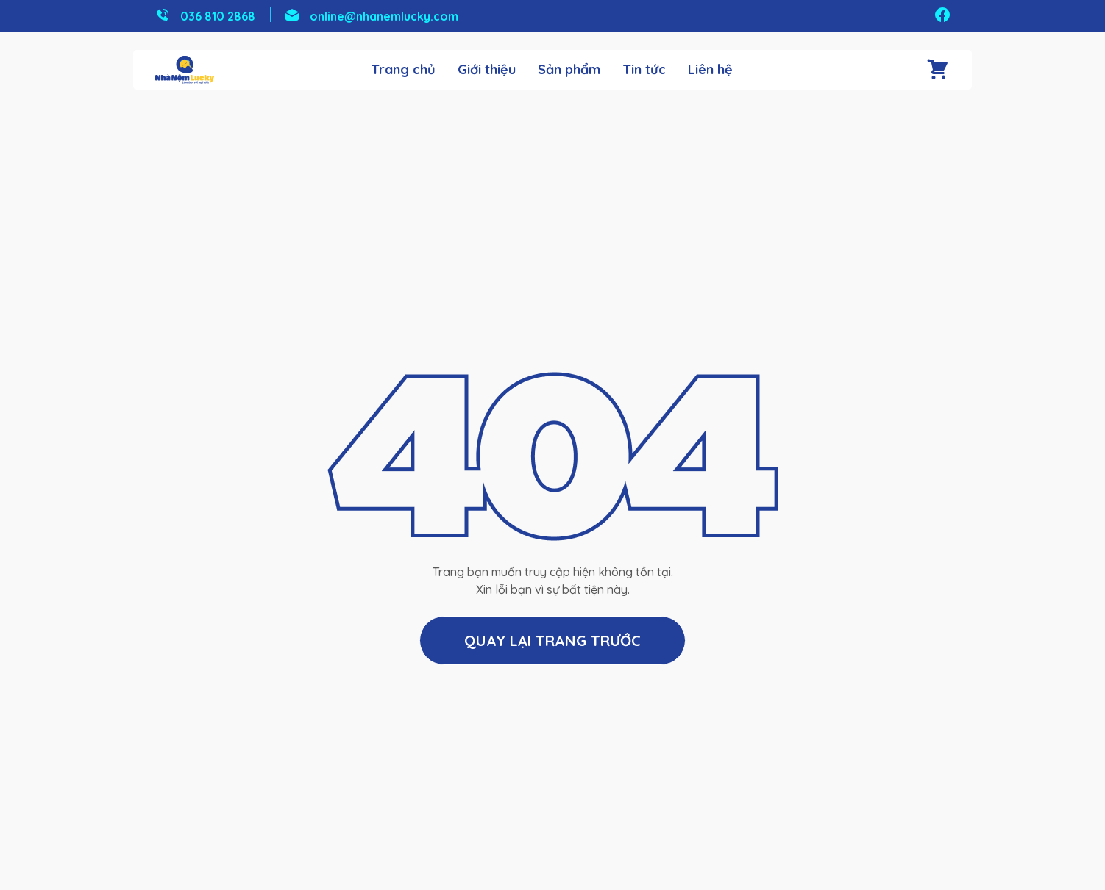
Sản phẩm (569, 70)
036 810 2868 (217, 16)
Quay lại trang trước (552, 640)
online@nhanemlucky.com (384, 16)
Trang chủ (403, 70)
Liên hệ (710, 70)
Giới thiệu (487, 70)
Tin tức (644, 70)
